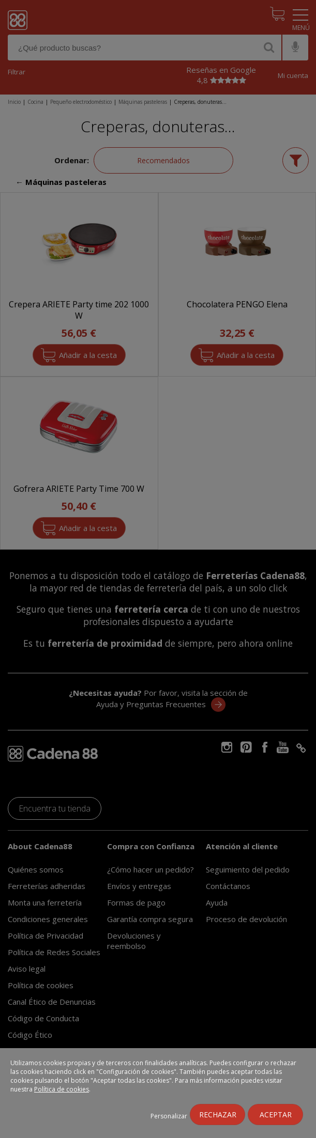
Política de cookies (61, 1089)
